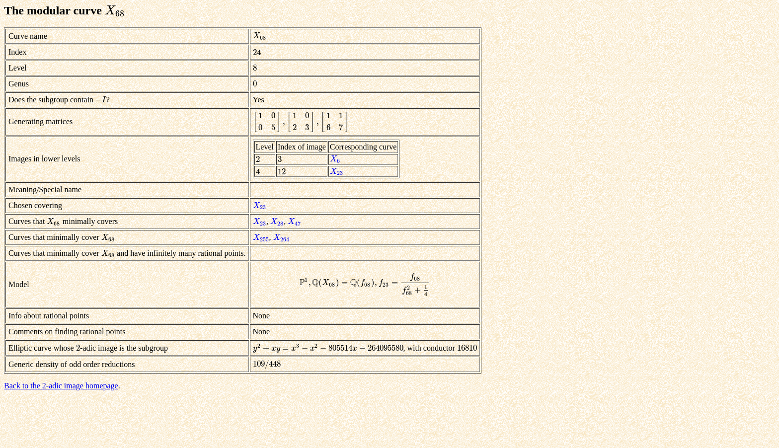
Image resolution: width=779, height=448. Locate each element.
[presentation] (115, 10)
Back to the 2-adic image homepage (61, 385)
